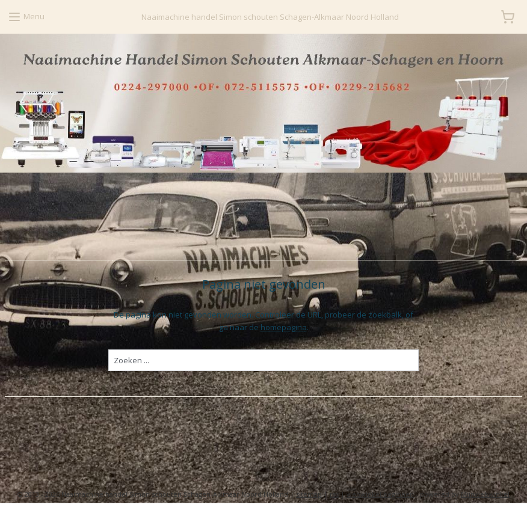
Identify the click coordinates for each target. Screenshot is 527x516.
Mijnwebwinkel (485, 494)
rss (334, 494)
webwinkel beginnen (380, 494)
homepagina (283, 327)
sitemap (309, 494)
